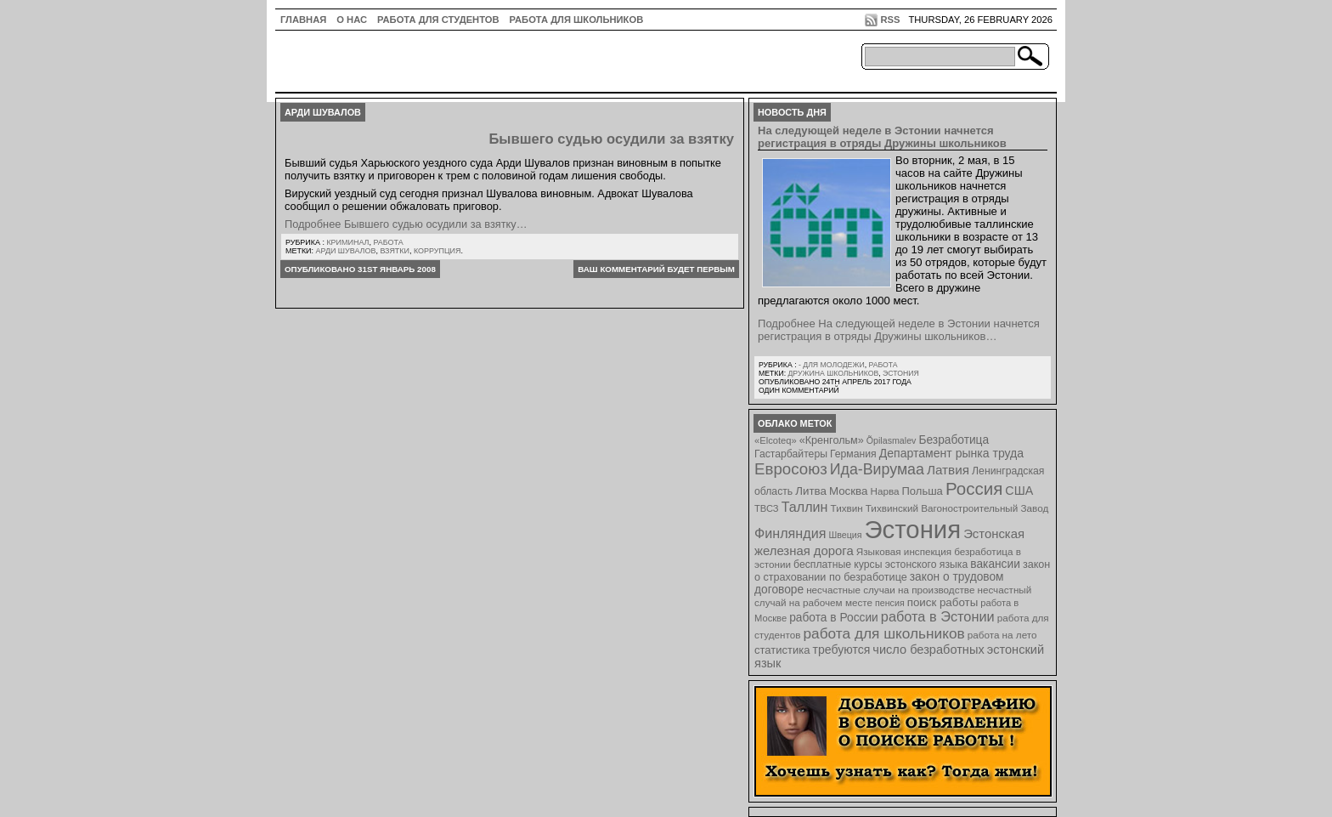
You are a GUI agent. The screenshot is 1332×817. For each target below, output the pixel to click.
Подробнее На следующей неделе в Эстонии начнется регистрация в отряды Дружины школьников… (899, 330)
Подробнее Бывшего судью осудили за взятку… (406, 224)
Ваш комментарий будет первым (656, 269)
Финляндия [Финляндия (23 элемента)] (790, 533)
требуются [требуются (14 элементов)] (842, 649)
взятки (394, 251)
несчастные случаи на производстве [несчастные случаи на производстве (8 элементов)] (890, 589)
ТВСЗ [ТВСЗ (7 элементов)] (766, 508)
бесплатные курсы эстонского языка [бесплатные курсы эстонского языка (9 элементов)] (880, 564)
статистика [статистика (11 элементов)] (782, 650)
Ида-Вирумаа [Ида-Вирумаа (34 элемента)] (877, 469)
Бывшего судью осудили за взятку (611, 139)
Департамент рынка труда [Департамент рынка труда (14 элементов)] (951, 453)
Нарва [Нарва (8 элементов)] (884, 490)
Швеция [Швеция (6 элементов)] (844, 535)
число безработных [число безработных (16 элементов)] (928, 649)
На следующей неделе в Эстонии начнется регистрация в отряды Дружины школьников (882, 137)
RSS (890, 19)
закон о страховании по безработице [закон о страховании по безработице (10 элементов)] (902, 571)
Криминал (347, 242)
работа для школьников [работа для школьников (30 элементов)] (884, 633)
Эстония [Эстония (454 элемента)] (913, 529)
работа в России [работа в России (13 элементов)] (833, 617)
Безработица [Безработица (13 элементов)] (953, 440)
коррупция (437, 251)
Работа (388, 242)
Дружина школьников (832, 373)
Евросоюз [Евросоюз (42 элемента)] (790, 469)
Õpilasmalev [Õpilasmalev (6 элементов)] (891, 440)
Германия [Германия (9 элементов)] (853, 454)
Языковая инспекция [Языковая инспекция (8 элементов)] (903, 551)
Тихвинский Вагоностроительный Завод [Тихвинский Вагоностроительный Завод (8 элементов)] (957, 507)
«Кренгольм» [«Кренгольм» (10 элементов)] (831, 440)
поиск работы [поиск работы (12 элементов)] (943, 602)
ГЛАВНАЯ (303, 19)
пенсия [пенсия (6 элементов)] (890, 603)
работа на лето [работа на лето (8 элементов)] (1002, 634)
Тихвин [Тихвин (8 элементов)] (847, 507)
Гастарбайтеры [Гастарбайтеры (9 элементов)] (790, 454)
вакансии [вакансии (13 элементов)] (995, 564)
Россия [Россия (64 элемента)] (973, 488)
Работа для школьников (577, 19)
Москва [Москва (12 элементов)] (848, 491)
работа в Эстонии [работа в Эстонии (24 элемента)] (938, 616)
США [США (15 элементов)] (1019, 490)
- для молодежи (832, 364)
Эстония (901, 373)
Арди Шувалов (346, 251)
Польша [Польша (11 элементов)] (922, 491)
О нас (351, 19)
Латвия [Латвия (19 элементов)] (948, 469)
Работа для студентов (438, 19)
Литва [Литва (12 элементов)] (811, 491)
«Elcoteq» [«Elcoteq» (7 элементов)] (775, 440)
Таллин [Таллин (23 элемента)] (805, 506)
